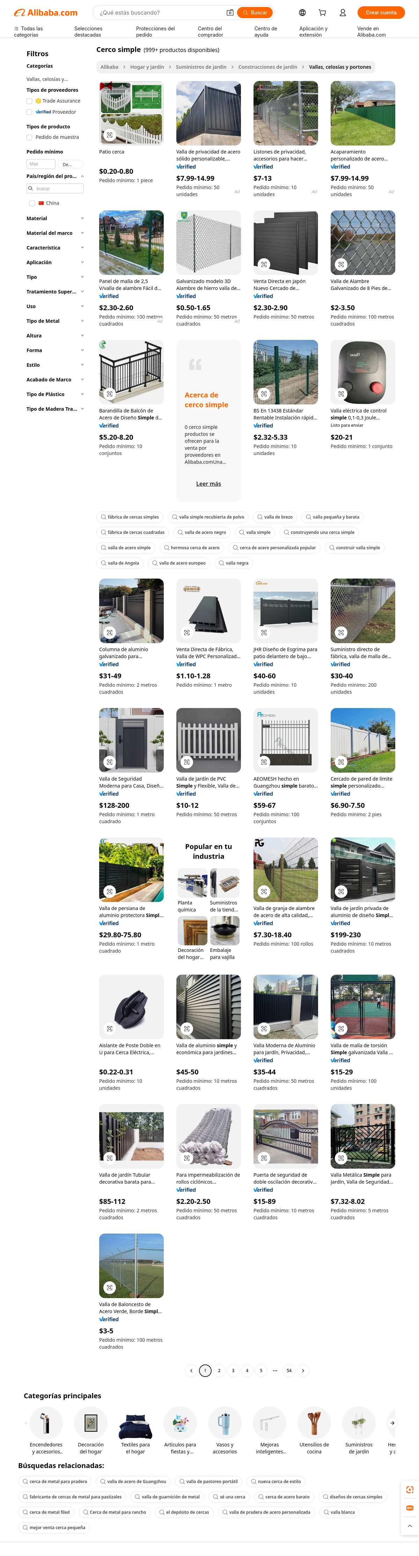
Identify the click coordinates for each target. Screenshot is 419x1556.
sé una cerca (229, 1497)
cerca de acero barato (283, 1497)
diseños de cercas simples (352, 1497)
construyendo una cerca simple (319, 532)
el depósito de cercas (184, 1512)
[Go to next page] (303, 1370)
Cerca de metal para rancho (114, 1512)
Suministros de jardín (201, 67)
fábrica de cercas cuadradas (132, 532)
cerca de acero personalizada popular (274, 548)
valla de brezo (275, 517)
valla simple (254, 532)
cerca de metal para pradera (55, 1481)
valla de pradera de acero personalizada (266, 1512)
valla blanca (339, 1512)
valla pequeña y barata (332, 517)
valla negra (234, 563)
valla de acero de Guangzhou (133, 1481)
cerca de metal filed (46, 1512)
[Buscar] (255, 12)
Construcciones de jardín (267, 67)
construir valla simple (354, 548)
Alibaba (109, 67)
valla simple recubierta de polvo (208, 517)
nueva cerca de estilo (276, 1481)
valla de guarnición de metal (167, 1497)
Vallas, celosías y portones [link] (340, 67)
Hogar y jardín (147, 67)
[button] (230, 12)
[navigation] (53, 711)
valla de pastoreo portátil (208, 1481)
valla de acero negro (202, 532)
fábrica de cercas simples (130, 517)
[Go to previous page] (191, 1370)
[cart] (323, 13)
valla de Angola (120, 563)
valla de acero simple (126, 548)
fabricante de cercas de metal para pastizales (72, 1497)
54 (289, 1370)
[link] (410, 1490)
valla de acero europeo (179, 563)
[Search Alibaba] (160, 12)
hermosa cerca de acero (192, 548)
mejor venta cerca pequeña (54, 1528)
